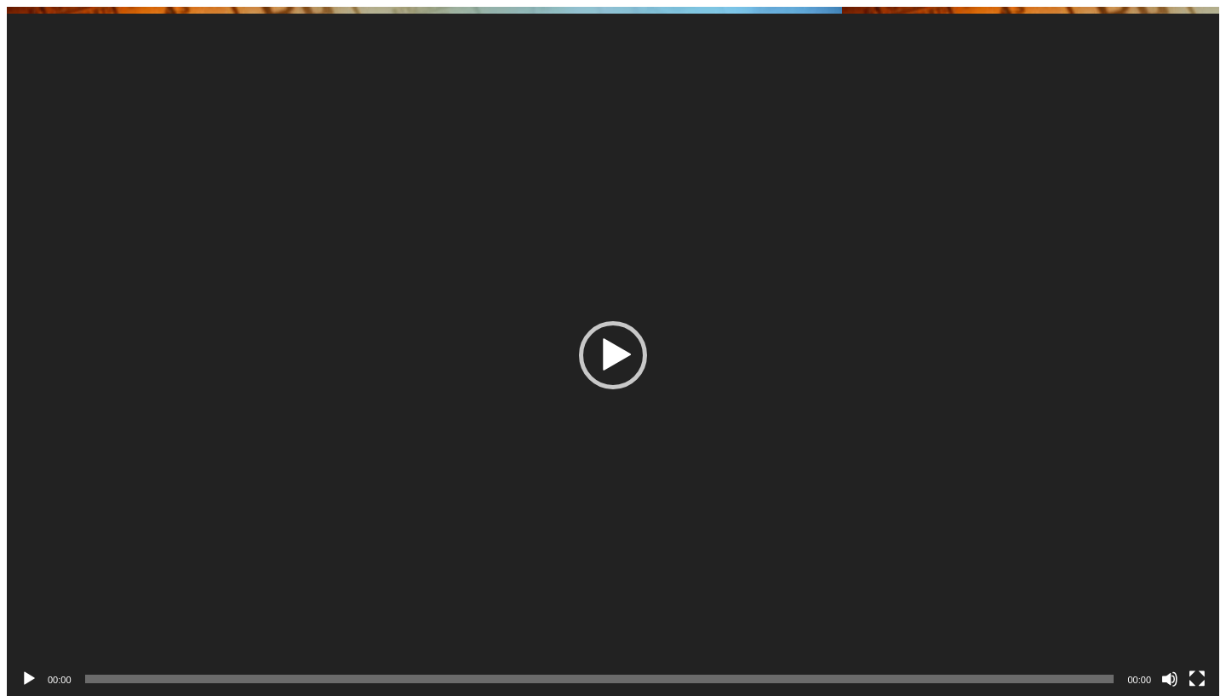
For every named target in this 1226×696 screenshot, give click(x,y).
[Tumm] (1169, 678)
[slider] (599, 679)
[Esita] (28, 678)
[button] (613, 355)
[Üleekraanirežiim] (1197, 678)
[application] (613, 355)
